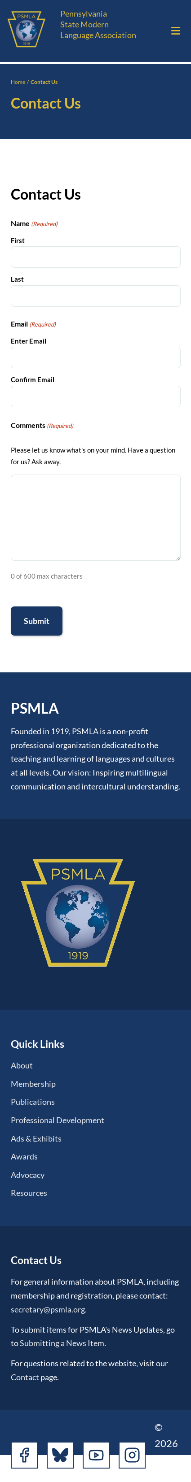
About (22, 1065)
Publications (33, 1102)
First (18, 240)
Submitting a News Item (62, 1343)
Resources (29, 1193)
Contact (25, 1377)
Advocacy (27, 1175)
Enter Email (28, 341)
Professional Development (57, 1120)
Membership (33, 1084)
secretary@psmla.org (48, 1309)
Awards (24, 1156)
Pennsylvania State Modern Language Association (98, 24)
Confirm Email (32, 379)
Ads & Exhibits (36, 1138)
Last (17, 279)
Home (18, 81)
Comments (42, 426)
